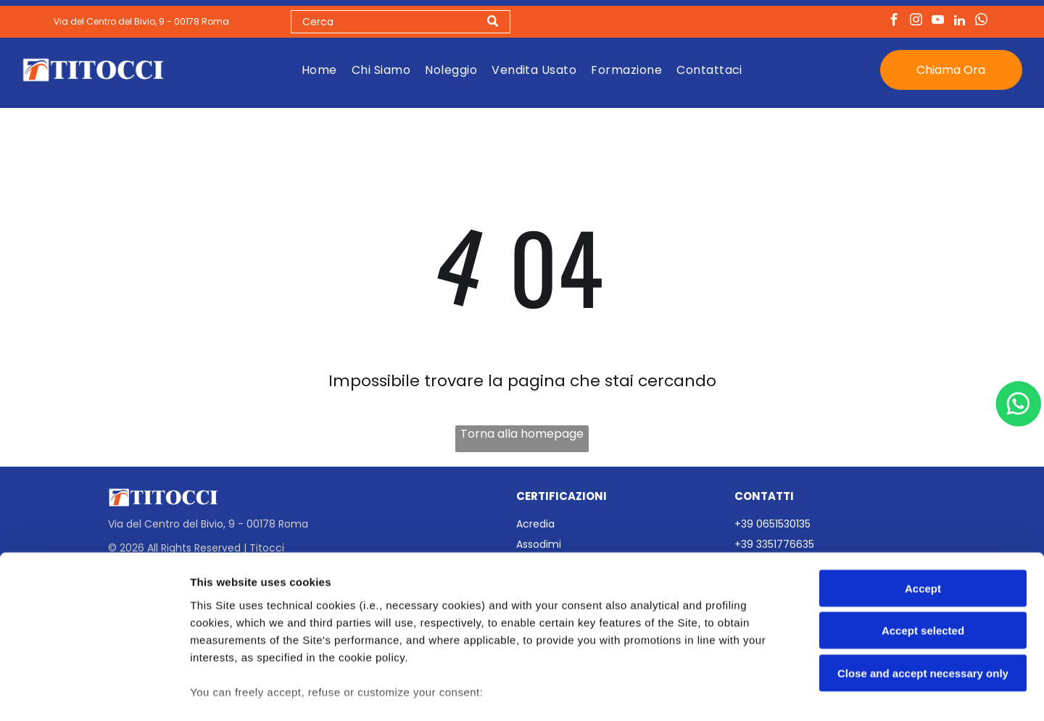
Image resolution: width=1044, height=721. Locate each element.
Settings (737, 692)
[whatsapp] (981, 23)
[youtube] (938, 23)
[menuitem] (319, 70)
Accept (923, 497)
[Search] (400, 23)
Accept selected (923, 539)
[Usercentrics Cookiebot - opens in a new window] (93, 693)
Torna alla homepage (522, 436)
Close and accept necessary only (922, 582)
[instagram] (916, 23)
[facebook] (894, 23)
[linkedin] (959, 23)
